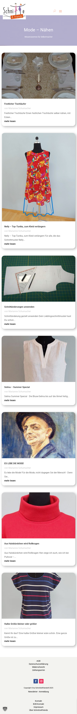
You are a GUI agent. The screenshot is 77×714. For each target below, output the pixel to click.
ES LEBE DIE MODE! (14, 463)
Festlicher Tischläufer (15, 104)
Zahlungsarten (38, 670)
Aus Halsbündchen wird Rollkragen (21, 543)
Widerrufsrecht (38, 667)
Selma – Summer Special (17, 387)
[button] (5, 709)
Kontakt (38, 701)
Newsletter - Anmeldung (38, 692)
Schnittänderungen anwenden (19, 307)
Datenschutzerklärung (38, 664)
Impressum (38, 707)
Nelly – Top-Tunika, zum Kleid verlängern (24, 226)
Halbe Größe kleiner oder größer (20, 624)
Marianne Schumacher (19, 108)
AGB (38, 661)
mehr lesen (10, 121)
